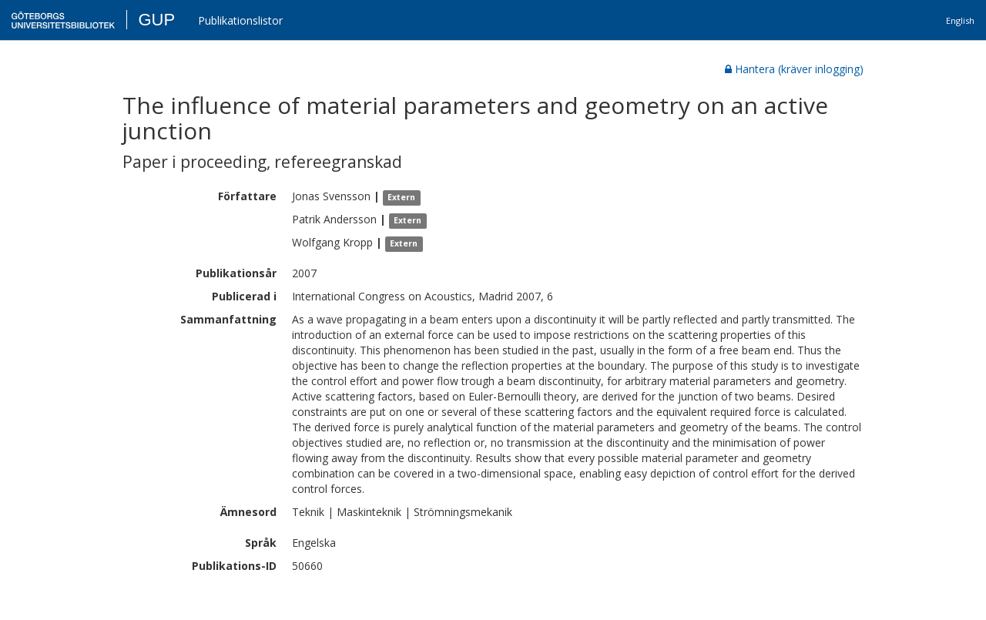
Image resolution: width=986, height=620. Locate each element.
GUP (156, 19)
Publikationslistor (240, 20)
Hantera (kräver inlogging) (794, 69)
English (960, 20)
